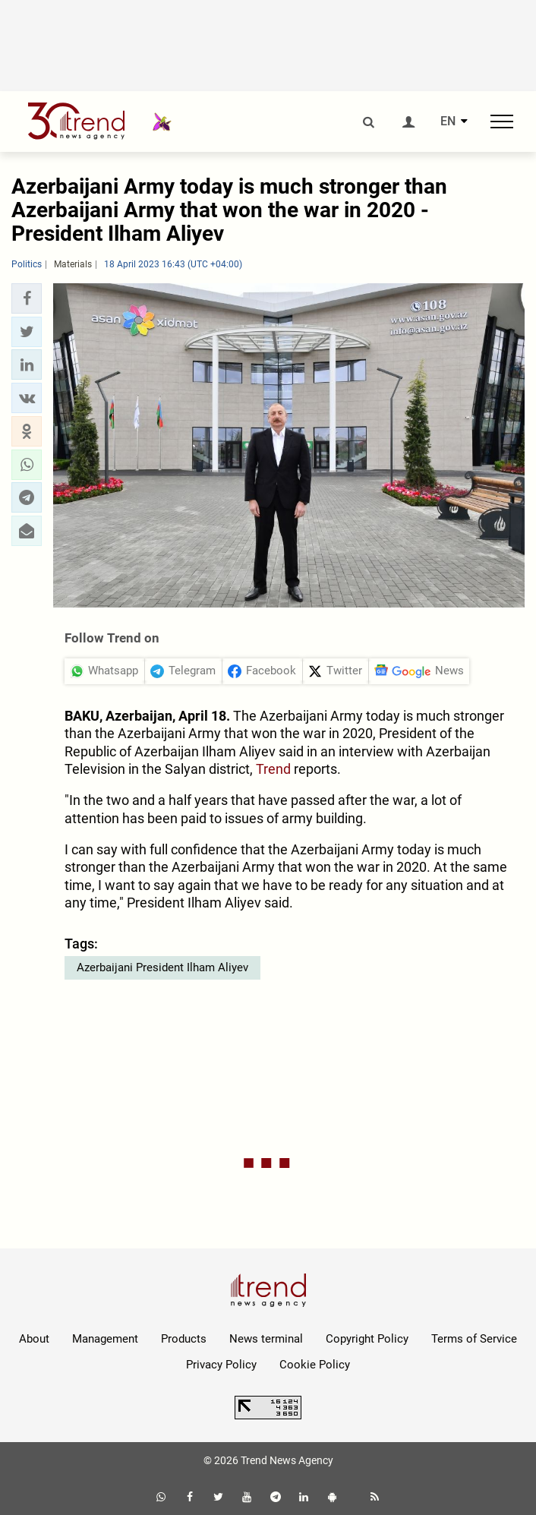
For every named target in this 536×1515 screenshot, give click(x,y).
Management (105, 1339)
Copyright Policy (367, 1339)
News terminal (266, 1339)
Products (184, 1339)
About (34, 1339)
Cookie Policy (314, 1364)
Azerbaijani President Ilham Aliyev (162, 967)
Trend (273, 769)
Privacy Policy (221, 1364)
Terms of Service (474, 1339)
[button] (26, 298)
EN (448, 121)
